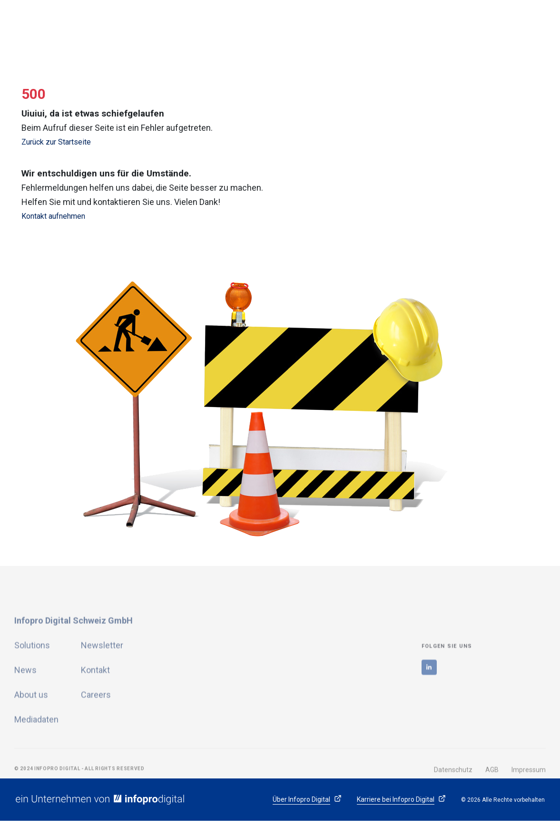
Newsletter (102, 686)
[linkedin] (429, 708)
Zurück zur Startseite (56, 141)
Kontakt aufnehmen (53, 216)
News (25, 711)
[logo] (83, 26)
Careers (96, 736)
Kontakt (95, 711)
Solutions (32, 686)
